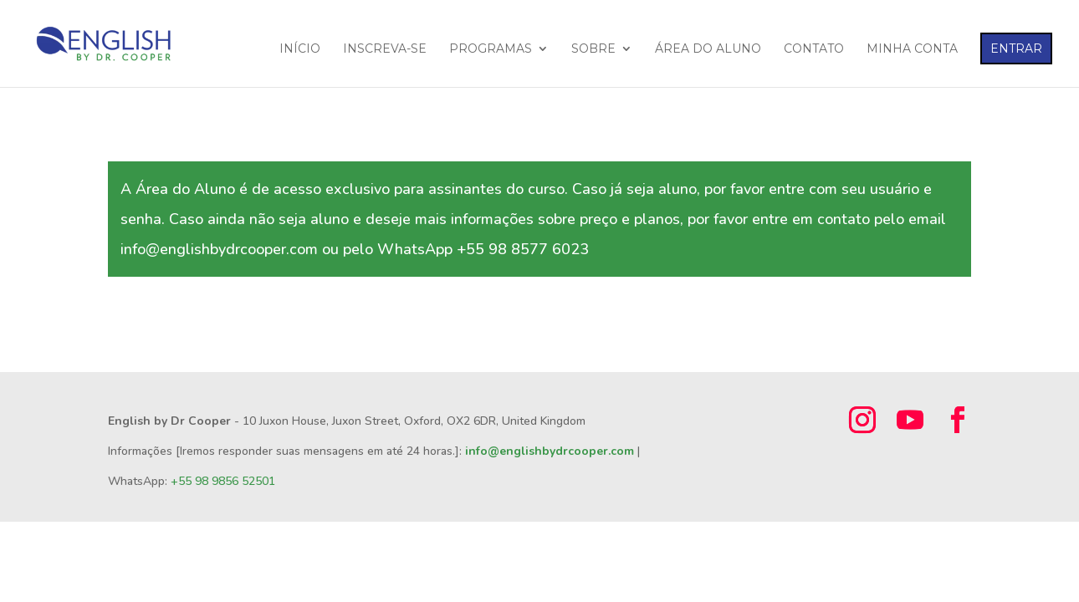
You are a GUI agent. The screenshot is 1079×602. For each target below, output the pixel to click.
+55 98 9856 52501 (223, 481)
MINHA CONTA (912, 49)
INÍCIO (299, 49)
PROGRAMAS (490, 49)
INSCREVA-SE (385, 49)
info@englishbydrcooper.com (549, 451)
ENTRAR (1016, 48)
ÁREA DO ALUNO (708, 49)
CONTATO (814, 49)
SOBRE (593, 49)
